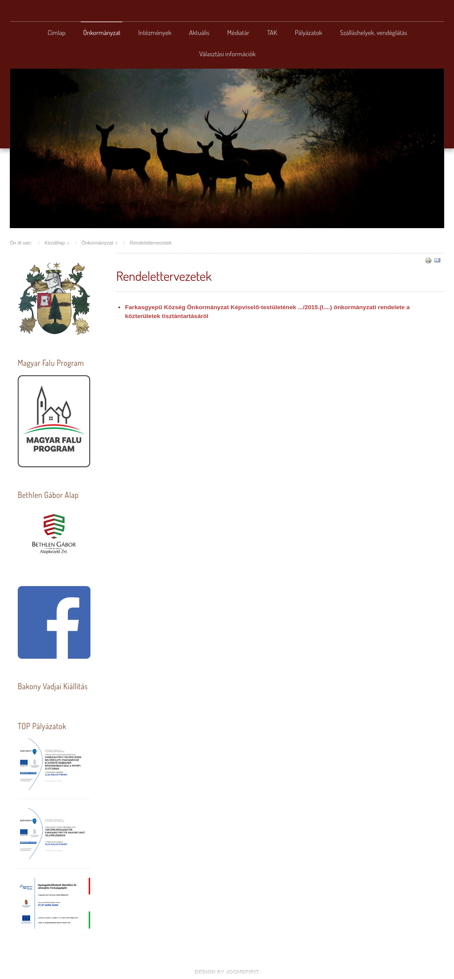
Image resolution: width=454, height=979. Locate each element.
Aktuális (199, 32)
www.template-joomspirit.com (227, 972)
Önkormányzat (102, 32)
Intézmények (155, 32)
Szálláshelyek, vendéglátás (373, 32)
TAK (272, 32)
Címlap (57, 32)
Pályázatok (308, 32)
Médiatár (238, 32)
